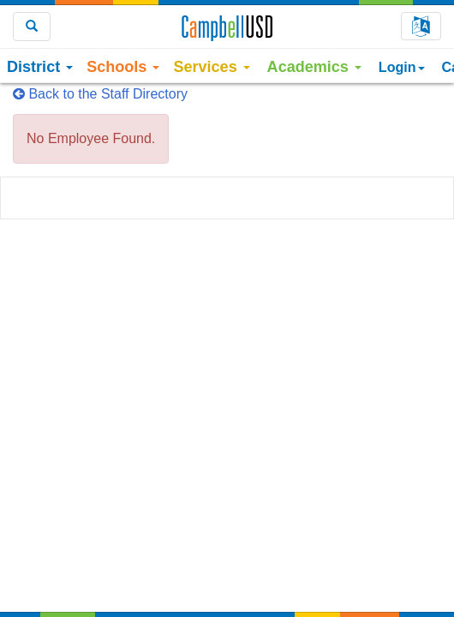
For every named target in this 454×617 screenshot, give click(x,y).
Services (211, 66)
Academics (314, 66)
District (40, 66)
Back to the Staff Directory (100, 94)
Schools (123, 66)
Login (402, 67)
